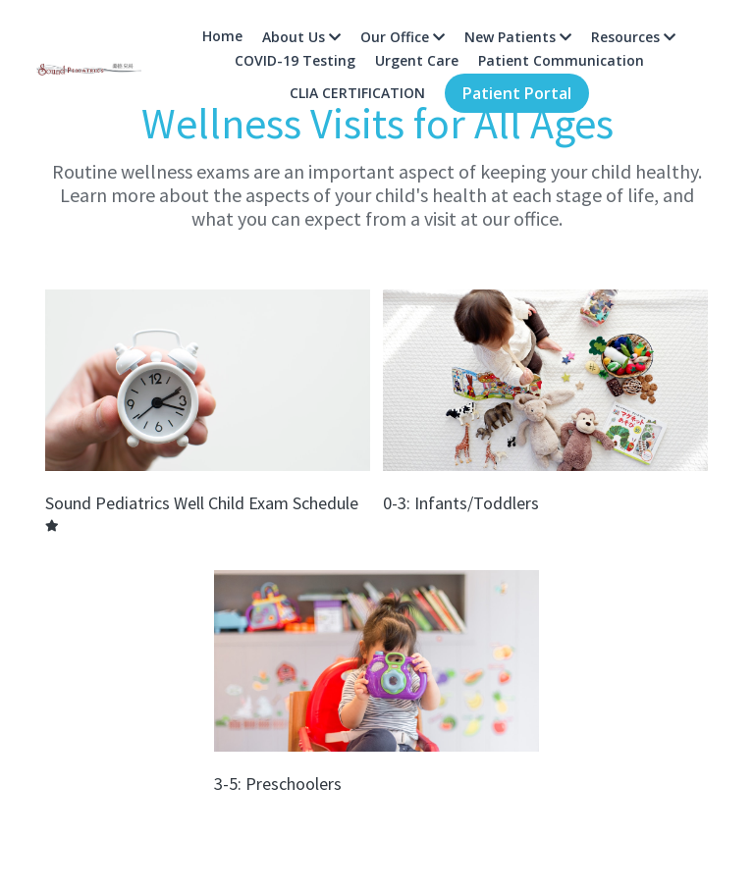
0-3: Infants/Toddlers (461, 503)
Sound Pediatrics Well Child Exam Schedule (201, 503)
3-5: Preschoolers (278, 782)
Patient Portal (516, 93)
